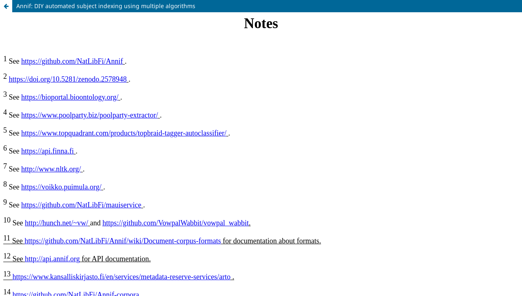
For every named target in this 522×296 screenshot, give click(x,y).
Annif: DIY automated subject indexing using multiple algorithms (105, 6)
